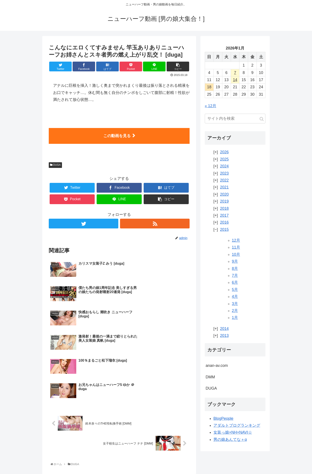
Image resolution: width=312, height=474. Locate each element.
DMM (210, 377)
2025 (224, 159)
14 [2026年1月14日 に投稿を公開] (235, 80)
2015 (224, 229)
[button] (261, 119)
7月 (235, 275)
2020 (224, 194)
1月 (235, 317)
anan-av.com (217, 365)
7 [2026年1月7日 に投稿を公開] (235, 73)
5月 (235, 289)
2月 (235, 310)
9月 (235, 261)
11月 (236, 247)
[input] (235, 118)
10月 (236, 254)
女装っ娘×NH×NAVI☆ (232, 432)
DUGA (55, 164)
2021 (224, 187)
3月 (235, 304)
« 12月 (210, 106)
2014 (224, 328)
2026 (224, 152)
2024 (224, 166)
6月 (235, 282)
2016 (224, 222)
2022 (224, 180)
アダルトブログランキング (236, 425)
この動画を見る (117, 136)
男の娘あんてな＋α (230, 439)
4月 (235, 296)
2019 (224, 201)
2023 (224, 173)
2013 (224, 335)
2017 (224, 215)
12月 (236, 240)
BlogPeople (223, 418)
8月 (235, 268)
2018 (224, 208)
